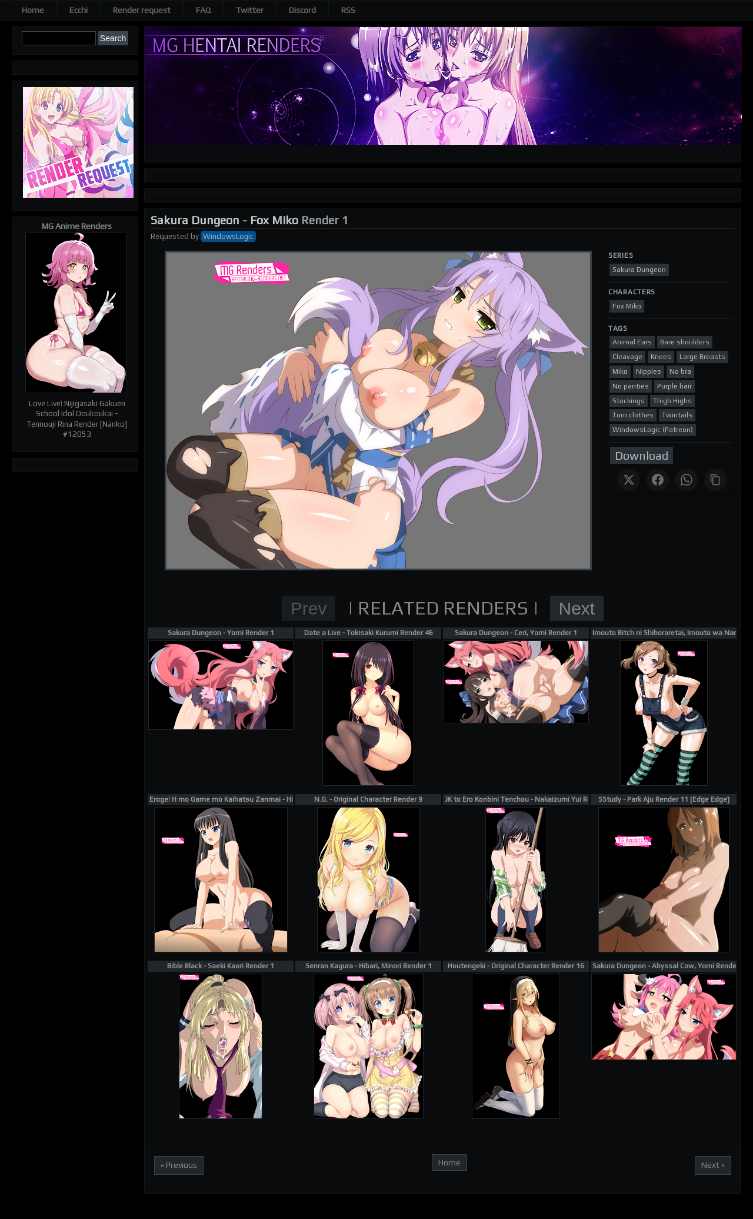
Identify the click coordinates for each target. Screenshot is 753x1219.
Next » (713, 1165)
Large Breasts (702, 357)
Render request (142, 10)
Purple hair (674, 386)
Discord (302, 10)
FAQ (203, 10)
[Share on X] (629, 480)
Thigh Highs (672, 401)
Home (33, 10)
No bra (680, 371)
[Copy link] (715, 480)
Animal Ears (632, 342)
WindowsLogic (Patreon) (652, 430)
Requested (170, 236)
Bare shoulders (684, 342)
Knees (661, 357)
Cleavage (627, 357)
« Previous (179, 1165)
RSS (348, 10)
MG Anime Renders (77, 226)
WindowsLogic (228, 236)
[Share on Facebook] (658, 480)
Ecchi (78, 10)
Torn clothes (633, 415)
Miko (620, 371)
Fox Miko (274, 220)
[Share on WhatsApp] (686, 480)
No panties (630, 386)
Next (577, 608)
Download (641, 455)
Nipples (648, 371)
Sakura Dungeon (195, 220)
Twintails (677, 415)
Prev (309, 608)
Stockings (628, 401)
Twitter (250, 10)
